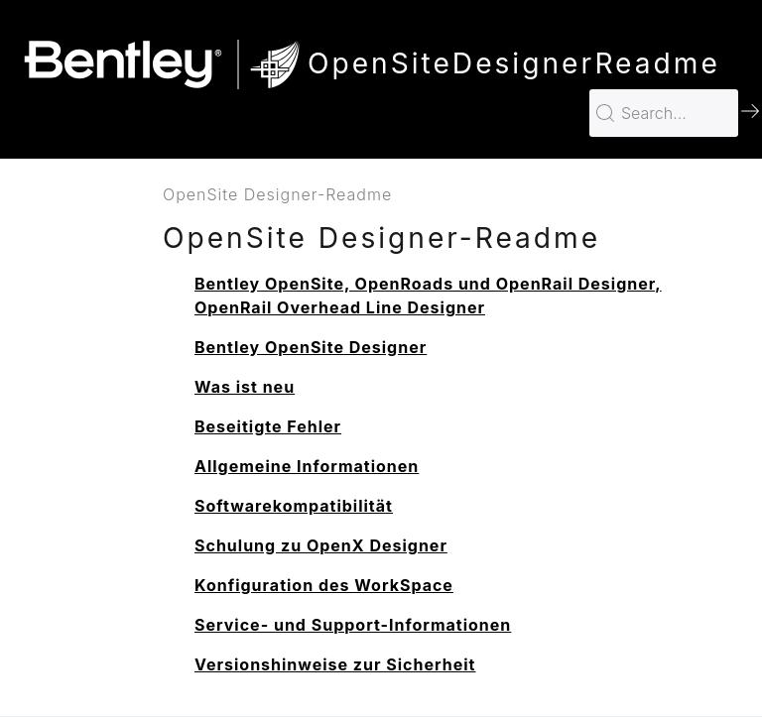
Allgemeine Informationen (306, 466)
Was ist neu (244, 387)
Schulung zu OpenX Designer (320, 545)
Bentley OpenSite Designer (310, 347)
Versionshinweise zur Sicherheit (334, 664)
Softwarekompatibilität (293, 506)
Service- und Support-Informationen (352, 625)
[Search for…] (663, 113)
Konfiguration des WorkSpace (323, 585)
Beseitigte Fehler (267, 426)
